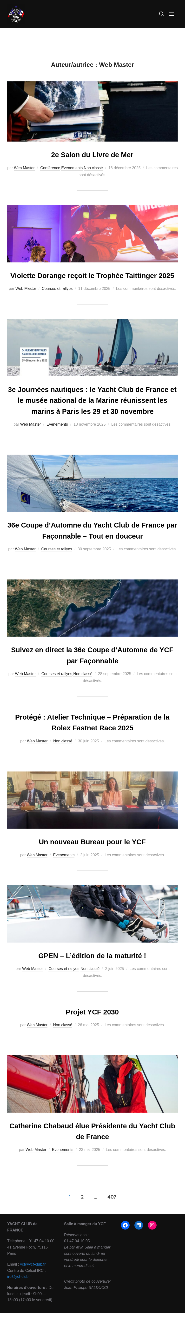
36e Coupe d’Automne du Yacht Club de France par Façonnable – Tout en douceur (92, 568)
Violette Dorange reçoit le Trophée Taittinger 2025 (92, 286)
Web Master (24, 175)
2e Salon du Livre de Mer (92, 161)
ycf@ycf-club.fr (33, 1309)
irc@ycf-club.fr (19, 1322)
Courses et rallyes (57, 305)
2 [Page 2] (82, 1242)
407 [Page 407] (111, 1242)
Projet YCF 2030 (92, 1058)
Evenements (72, 175)
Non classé (93, 175)
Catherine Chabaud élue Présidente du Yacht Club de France (92, 1176)
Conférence (50, 175)
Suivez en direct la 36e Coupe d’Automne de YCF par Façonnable (93, 696)
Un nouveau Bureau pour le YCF (92, 890)
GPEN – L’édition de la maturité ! (92, 1003)
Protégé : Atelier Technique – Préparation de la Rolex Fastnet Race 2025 (92, 767)
